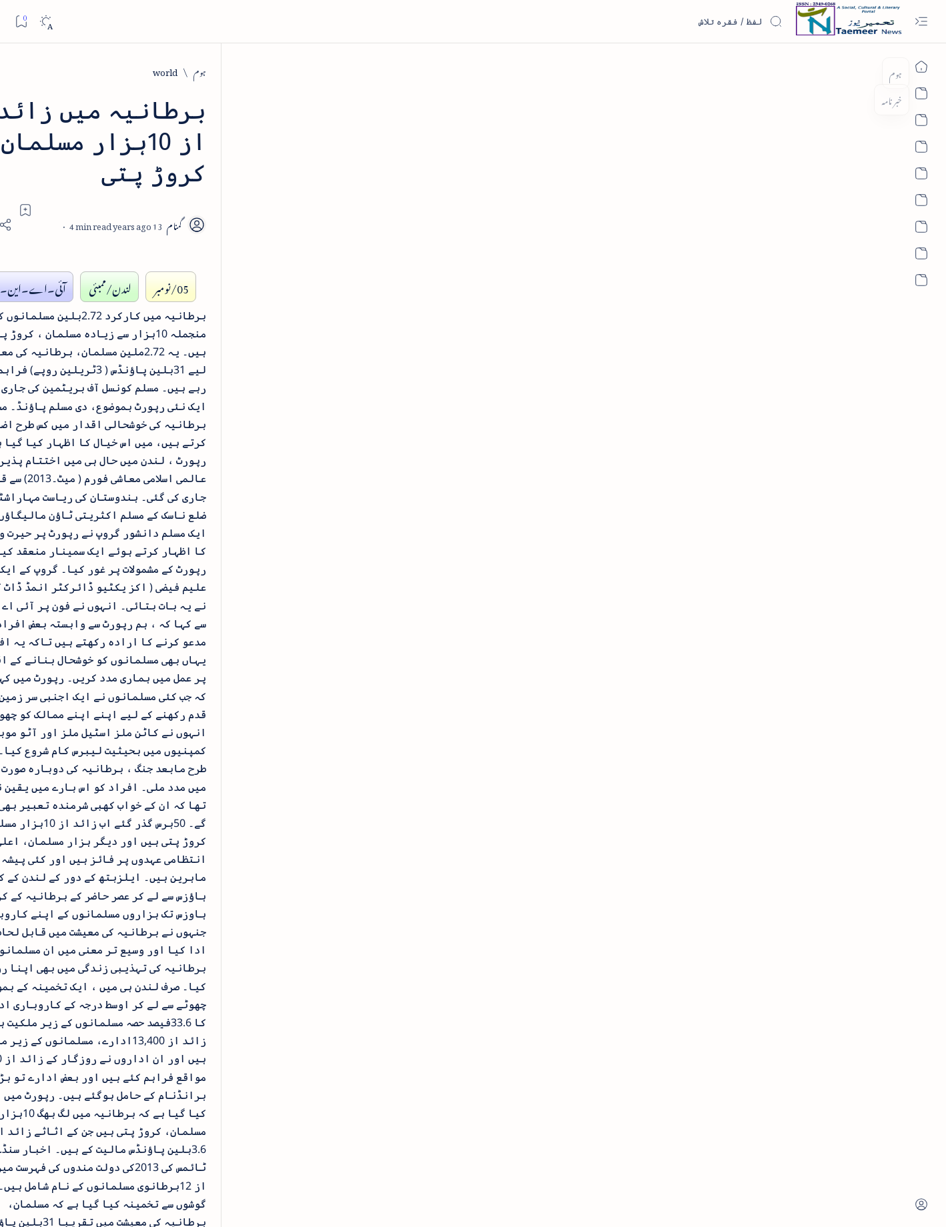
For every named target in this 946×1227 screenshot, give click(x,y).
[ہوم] (809, 71)
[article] (126, 747)
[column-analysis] (126, 876)
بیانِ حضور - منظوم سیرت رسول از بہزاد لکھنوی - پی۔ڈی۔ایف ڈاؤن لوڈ (171, 551)
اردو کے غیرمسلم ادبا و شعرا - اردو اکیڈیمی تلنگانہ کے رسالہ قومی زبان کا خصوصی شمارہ (167, 456)
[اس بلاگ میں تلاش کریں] (682, 21)
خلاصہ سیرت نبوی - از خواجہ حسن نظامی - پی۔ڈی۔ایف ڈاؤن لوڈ (168, 361)
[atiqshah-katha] (126, 790)
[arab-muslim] (223, 747)
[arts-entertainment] (223, 790)
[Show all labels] (237, 917)
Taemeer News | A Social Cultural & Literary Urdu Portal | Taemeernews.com (682, 1199)
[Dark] (45, 21)
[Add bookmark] (355, 178)
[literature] (194, 213)
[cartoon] (223, 876)
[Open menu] (921, 21)
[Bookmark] (21, 21)
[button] (99, 102)
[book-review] (186, 316)
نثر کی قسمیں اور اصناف (204, 243)
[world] (774, 71)
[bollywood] (223, 833)
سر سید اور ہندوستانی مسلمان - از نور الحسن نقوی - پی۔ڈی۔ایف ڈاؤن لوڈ (167, 647)
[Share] (318, 193)
